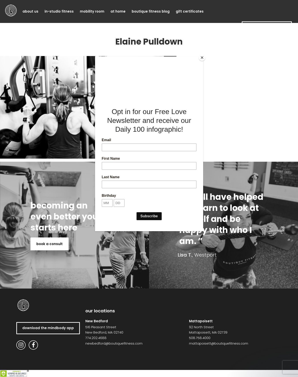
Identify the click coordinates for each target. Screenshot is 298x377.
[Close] (202, 57)
